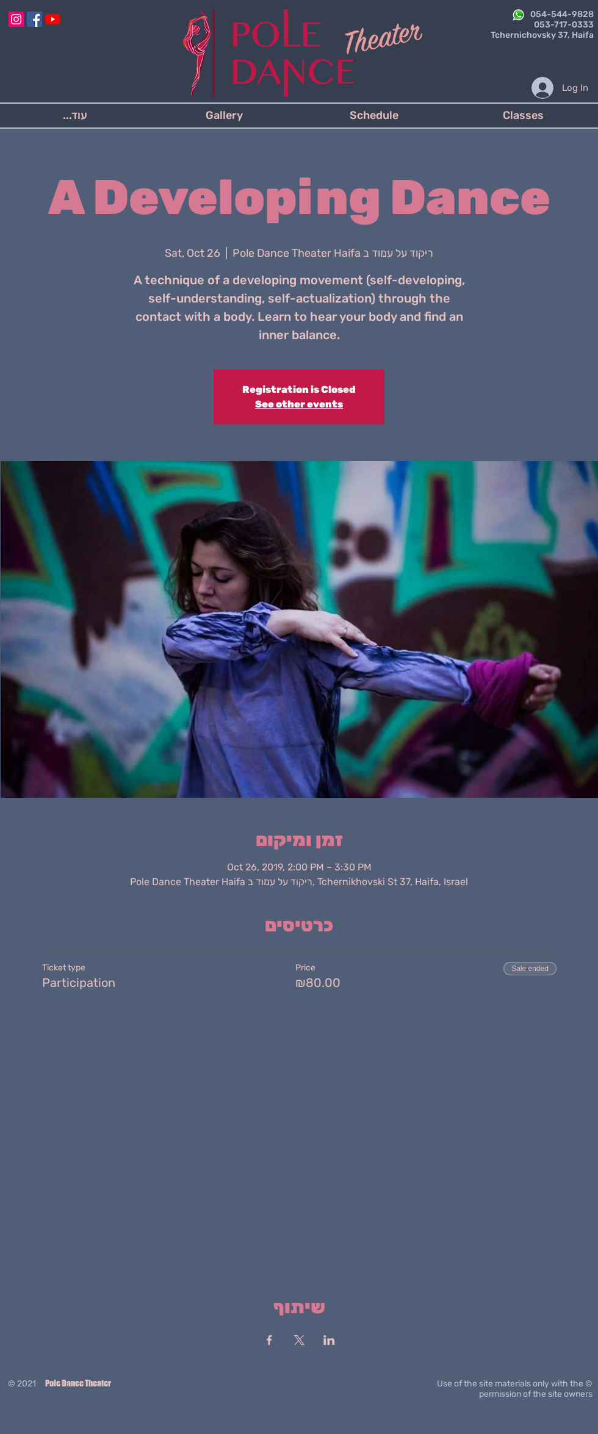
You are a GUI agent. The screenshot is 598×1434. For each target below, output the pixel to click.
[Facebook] (34, 19)
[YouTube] (52, 19)
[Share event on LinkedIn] (329, 1340)
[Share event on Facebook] (269, 1340)
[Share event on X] (299, 1340)
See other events (299, 404)
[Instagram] (16, 19)
